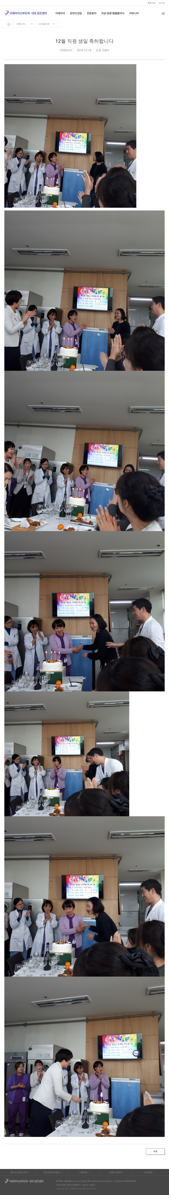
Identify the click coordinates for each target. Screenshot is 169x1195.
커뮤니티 (21, 24)
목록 (155, 1151)
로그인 (162, 3)
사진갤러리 (44, 24)
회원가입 (151, 3)
